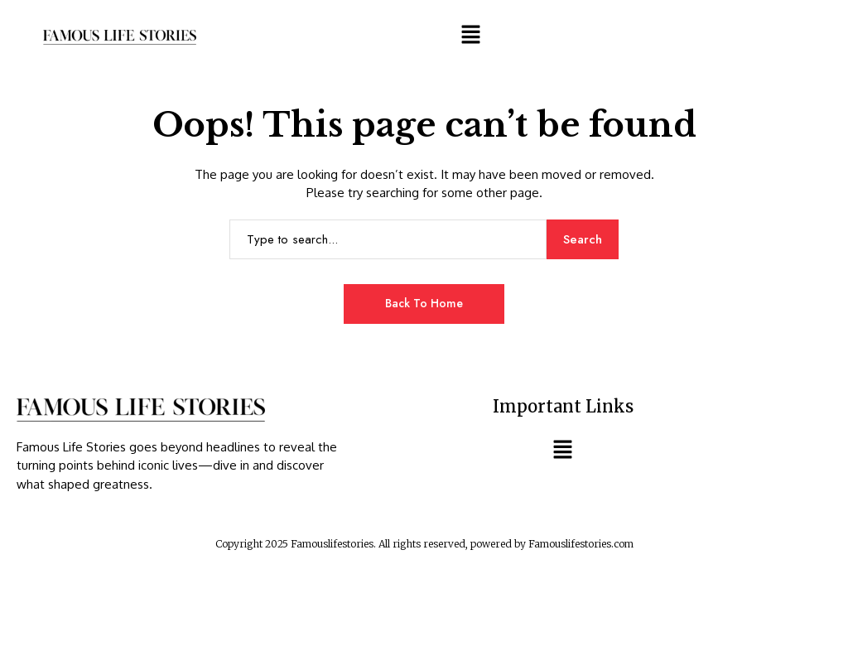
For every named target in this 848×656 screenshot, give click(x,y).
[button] (470, 34)
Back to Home (424, 303)
